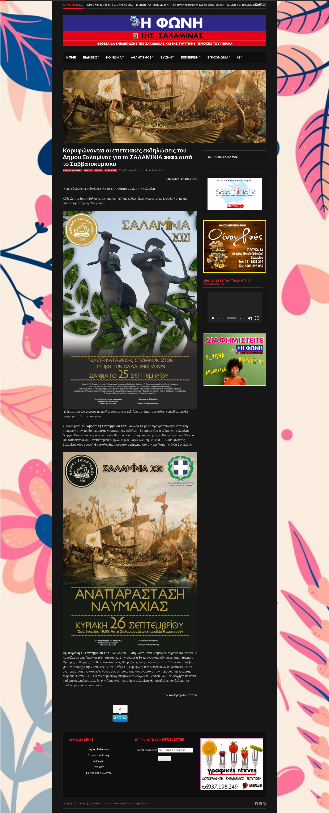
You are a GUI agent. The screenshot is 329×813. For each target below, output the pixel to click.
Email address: (164, 750)
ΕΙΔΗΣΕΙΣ (90, 57)
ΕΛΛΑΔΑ (98, 170)
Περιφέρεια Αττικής (98, 755)
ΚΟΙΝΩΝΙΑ (114, 57)
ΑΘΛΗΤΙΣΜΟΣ (141, 57)
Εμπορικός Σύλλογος (98, 772)
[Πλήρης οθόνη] (257, 318)
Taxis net (99, 767)
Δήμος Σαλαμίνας (98, 749)
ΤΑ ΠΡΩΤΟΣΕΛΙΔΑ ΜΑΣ (223, 157)
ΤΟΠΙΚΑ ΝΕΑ (110, 170)
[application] (235, 307)
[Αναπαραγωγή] (213, 318)
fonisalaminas (156, 170)
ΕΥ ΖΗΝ (166, 57)
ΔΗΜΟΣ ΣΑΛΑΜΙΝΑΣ (72, 170)
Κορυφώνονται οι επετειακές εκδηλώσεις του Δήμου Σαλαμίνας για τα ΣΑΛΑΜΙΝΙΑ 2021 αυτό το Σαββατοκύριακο (127, 157)
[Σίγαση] (250, 318)
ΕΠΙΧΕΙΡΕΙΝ (189, 57)
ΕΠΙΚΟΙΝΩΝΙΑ (218, 57)
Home (71, 57)
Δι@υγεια (98, 761)
